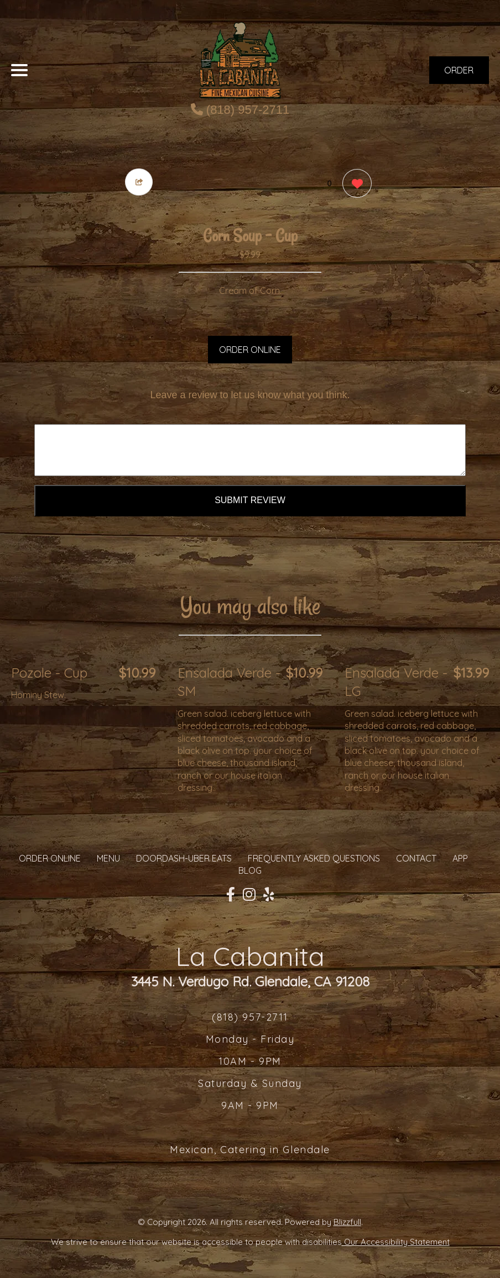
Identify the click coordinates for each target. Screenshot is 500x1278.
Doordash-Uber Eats (184, 858)
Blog (250, 870)
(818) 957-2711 (240, 110)
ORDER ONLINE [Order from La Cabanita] (50, 858)
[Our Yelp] (268, 895)
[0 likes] (354, 184)
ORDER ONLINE (250, 349)
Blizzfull (347, 1222)
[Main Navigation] (19, 70)
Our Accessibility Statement (396, 1242)
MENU (108, 858)
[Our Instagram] (249, 895)
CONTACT (416, 858)
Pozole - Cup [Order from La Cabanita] (49, 672)
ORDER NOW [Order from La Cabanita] (458, 74)
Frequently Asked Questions (314, 858)
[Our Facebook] (230, 895)
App (460, 858)
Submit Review (250, 500)
